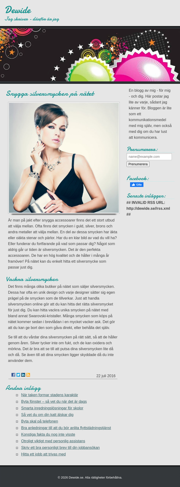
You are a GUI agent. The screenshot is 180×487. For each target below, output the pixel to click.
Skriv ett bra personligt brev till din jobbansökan (60, 448)
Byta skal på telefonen (39, 421)
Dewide (17, 9)
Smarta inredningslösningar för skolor (52, 408)
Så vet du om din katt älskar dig (47, 415)
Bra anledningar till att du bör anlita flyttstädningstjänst (66, 428)
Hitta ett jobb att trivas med (43, 454)
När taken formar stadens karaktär (49, 395)
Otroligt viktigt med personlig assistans (53, 441)
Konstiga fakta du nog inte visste (48, 434)
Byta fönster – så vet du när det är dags (54, 402)
